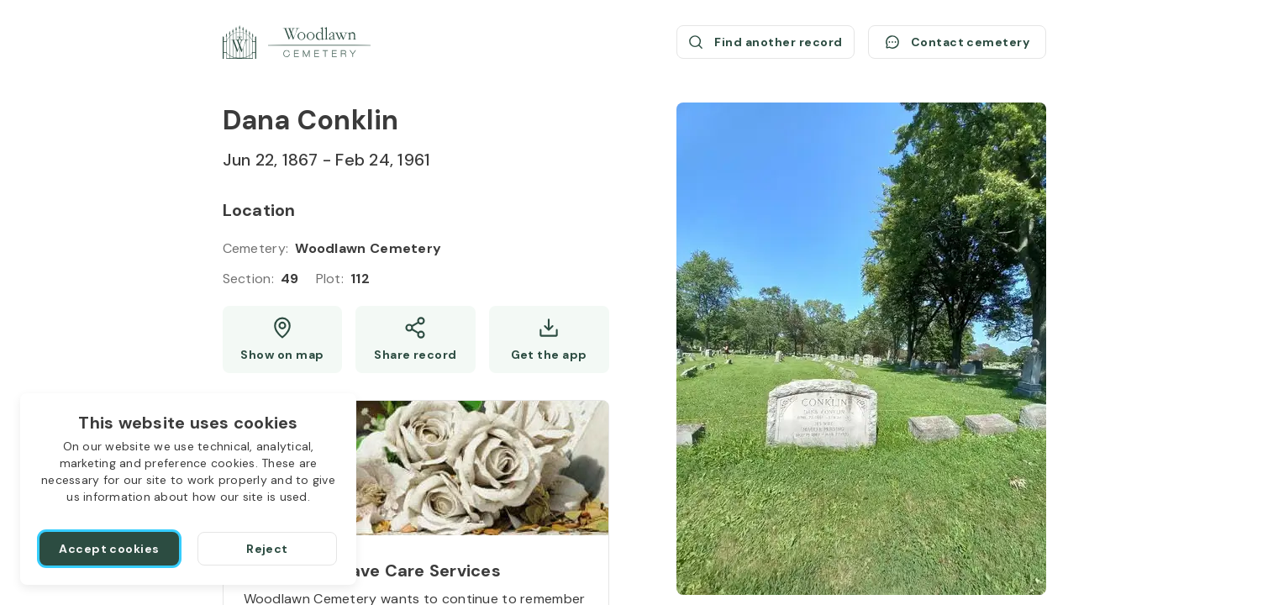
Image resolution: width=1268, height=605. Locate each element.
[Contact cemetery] (957, 42)
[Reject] (267, 549)
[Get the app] (549, 339)
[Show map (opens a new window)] (283, 339)
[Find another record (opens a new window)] (765, 42)
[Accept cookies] (109, 549)
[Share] (415, 339)
